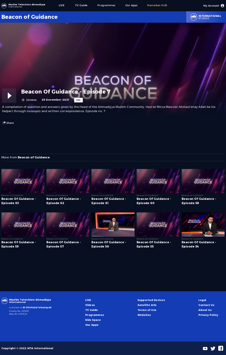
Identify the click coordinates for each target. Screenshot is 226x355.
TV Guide (91, 310)
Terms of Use (147, 310)
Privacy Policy (208, 315)
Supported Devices (151, 300)
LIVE (88, 300)
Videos (90, 305)
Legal (202, 300)
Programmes (94, 315)
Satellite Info (147, 305)
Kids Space (93, 320)
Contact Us (206, 305)
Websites (144, 315)
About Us (205, 310)
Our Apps (92, 324)
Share (8, 123)
